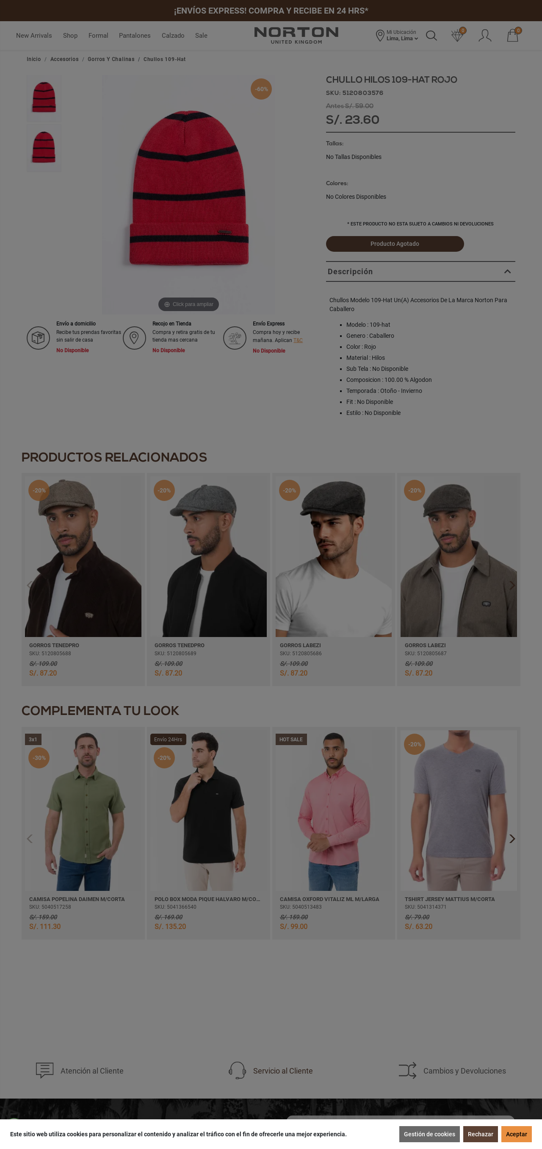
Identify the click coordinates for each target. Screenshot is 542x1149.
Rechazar (480, 1134)
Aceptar (516, 1134)
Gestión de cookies (429, 1134)
